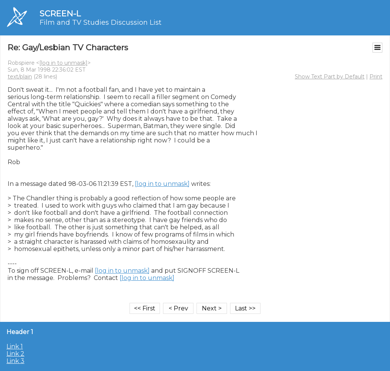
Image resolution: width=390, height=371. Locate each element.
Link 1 (14, 346)
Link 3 (15, 361)
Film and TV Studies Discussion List (100, 22)
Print (375, 76)
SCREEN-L (60, 13)
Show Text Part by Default (329, 76)
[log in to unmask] (63, 62)
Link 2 (15, 353)
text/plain (20, 76)
